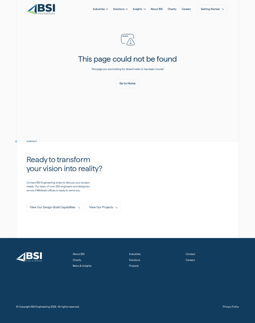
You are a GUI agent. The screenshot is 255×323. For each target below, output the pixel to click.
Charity (77, 260)
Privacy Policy (231, 306)
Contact (190, 254)
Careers (190, 260)
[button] (100, 9)
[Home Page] (40, 9)
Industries (135, 254)
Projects (134, 265)
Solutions (134, 260)
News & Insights (82, 265)
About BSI (78, 254)
